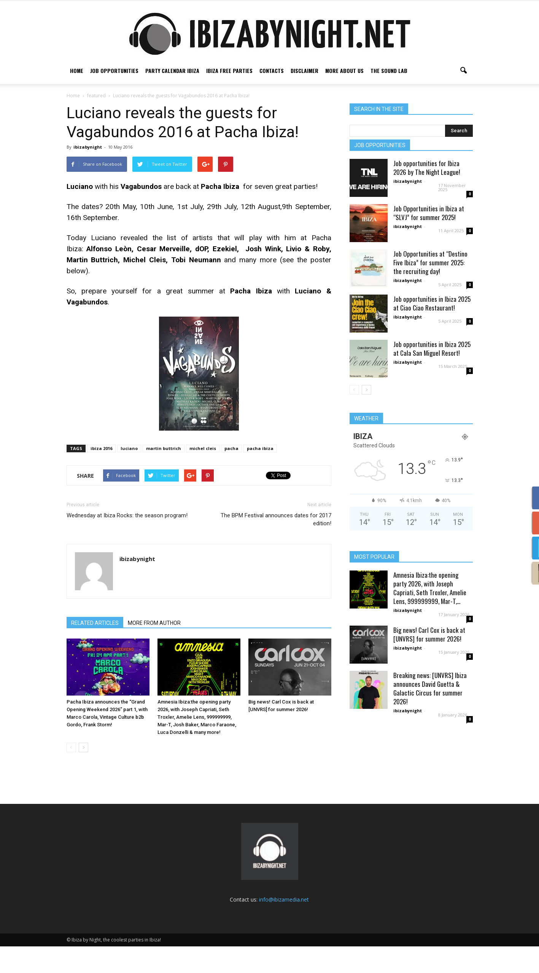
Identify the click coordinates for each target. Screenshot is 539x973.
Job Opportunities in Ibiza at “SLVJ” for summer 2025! (428, 239)
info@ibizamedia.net (284, 926)
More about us (344, 70)
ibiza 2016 (101, 475)
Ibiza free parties (229, 70)
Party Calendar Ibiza (172, 70)
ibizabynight (87, 173)
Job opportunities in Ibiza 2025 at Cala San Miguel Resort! (432, 375)
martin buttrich (163, 475)
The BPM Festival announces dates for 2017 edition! (276, 546)
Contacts (271, 70)
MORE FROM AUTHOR (154, 650)
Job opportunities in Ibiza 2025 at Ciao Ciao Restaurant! (432, 330)
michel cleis (202, 475)
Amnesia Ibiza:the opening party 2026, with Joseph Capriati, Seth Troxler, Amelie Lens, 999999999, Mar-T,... (429, 614)
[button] (464, 71)
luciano (129, 475)
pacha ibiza (260, 475)
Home (76, 70)
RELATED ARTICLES (95, 650)
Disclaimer (304, 70)
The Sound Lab (388, 70)
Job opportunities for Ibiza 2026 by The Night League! (426, 194)
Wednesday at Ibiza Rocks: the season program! (127, 542)
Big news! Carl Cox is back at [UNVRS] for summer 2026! (429, 661)
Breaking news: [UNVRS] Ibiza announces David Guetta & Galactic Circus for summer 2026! (430, 715)
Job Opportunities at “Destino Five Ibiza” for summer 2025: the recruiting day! (430, 289)
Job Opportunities (114, 70)
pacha (231, 475)
